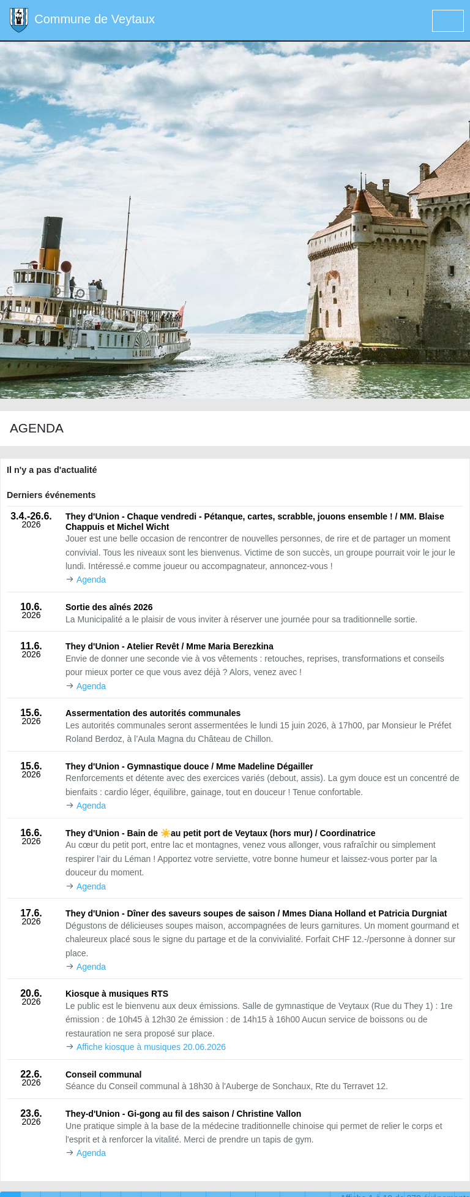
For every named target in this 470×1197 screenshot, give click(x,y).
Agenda (91, 579)
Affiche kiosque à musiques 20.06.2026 (151, 1047)
